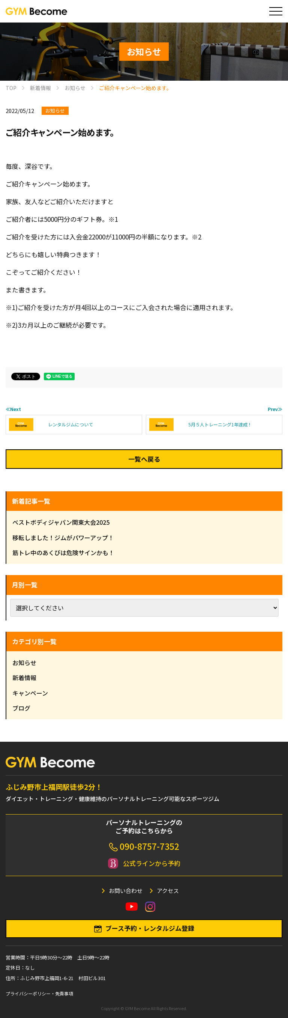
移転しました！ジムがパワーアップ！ (63, 537)
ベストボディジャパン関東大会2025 (61, 522)
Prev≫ (275, 409)
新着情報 (24, 677)
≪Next (13, 409)
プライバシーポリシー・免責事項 (39, 993)
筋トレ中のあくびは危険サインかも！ (63, 552)
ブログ (21, 707)
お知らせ (55, 110)
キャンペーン (30, 692)
